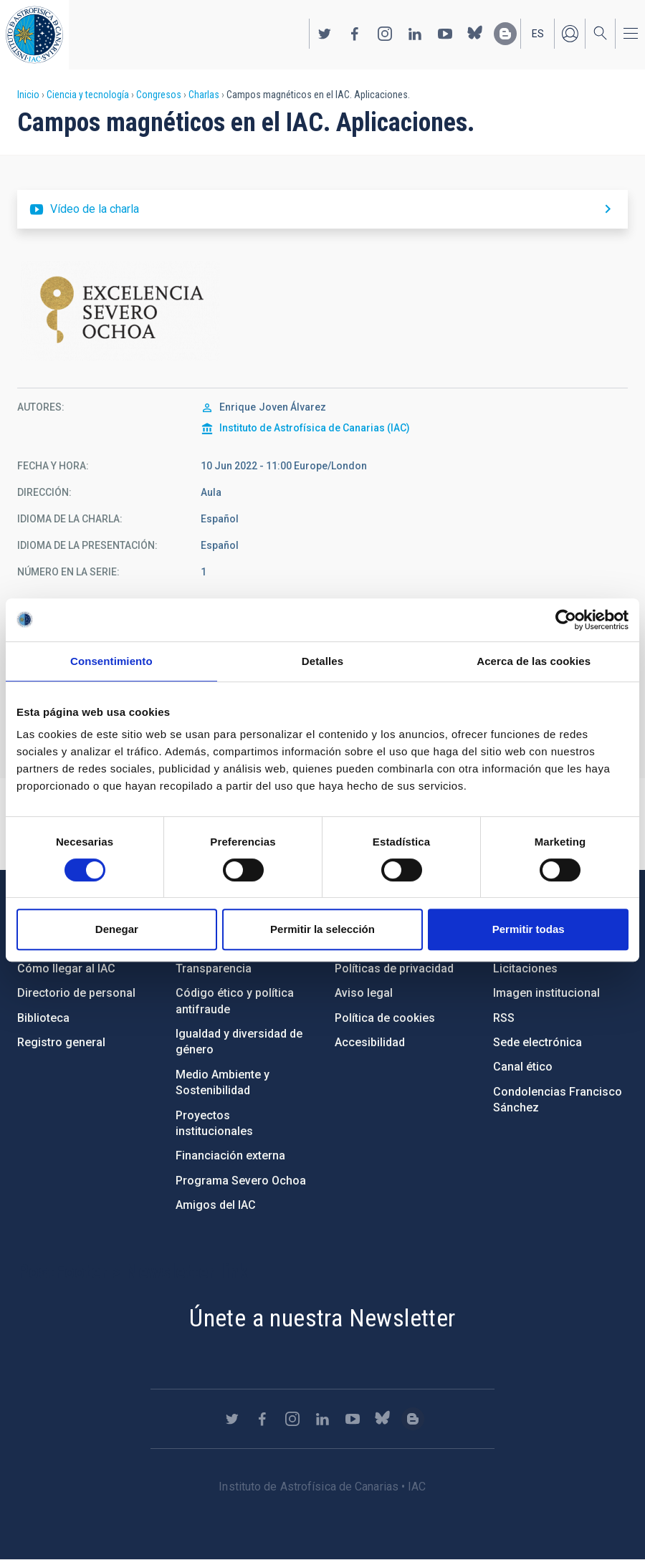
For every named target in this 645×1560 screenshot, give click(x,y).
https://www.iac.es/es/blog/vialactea (505, 34)
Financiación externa (230, 1155)
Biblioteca (43, 1018)
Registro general (61, 1042)
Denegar (116, 929)
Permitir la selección (322, 929)
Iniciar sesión (570, 34)
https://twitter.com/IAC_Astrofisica (325, 34)
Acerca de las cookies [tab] (534, 661)
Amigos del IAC (216, 1205)
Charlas (203, 94)
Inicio (28, 94)
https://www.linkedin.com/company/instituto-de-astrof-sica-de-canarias (415, 34)
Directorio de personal (76, 993)
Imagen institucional (546, 993)
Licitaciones (525, 968)
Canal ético (523, 1066)
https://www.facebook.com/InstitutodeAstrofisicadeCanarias (355, 34)
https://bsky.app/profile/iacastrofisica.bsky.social (475, 34)
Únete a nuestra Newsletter (322, 1317)
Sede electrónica (537, 1042)
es (538, 33)
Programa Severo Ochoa (241, 1180)
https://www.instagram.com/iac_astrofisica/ (385, 34)
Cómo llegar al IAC (66, 968)
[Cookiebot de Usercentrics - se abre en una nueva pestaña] (566, 620)
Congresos (158, 94)
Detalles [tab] (322, 661)
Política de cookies (385, 1018)
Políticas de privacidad (394, 968)
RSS (504, 1018)
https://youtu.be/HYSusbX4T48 (322, 209)
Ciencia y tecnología (88, 94)
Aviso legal (364, 993)
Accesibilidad (370, 1042)
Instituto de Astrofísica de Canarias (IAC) (314, 428)
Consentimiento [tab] (111, 661)
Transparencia (214, 968)
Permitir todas (528, 929)
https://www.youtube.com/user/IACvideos (445, 34)
